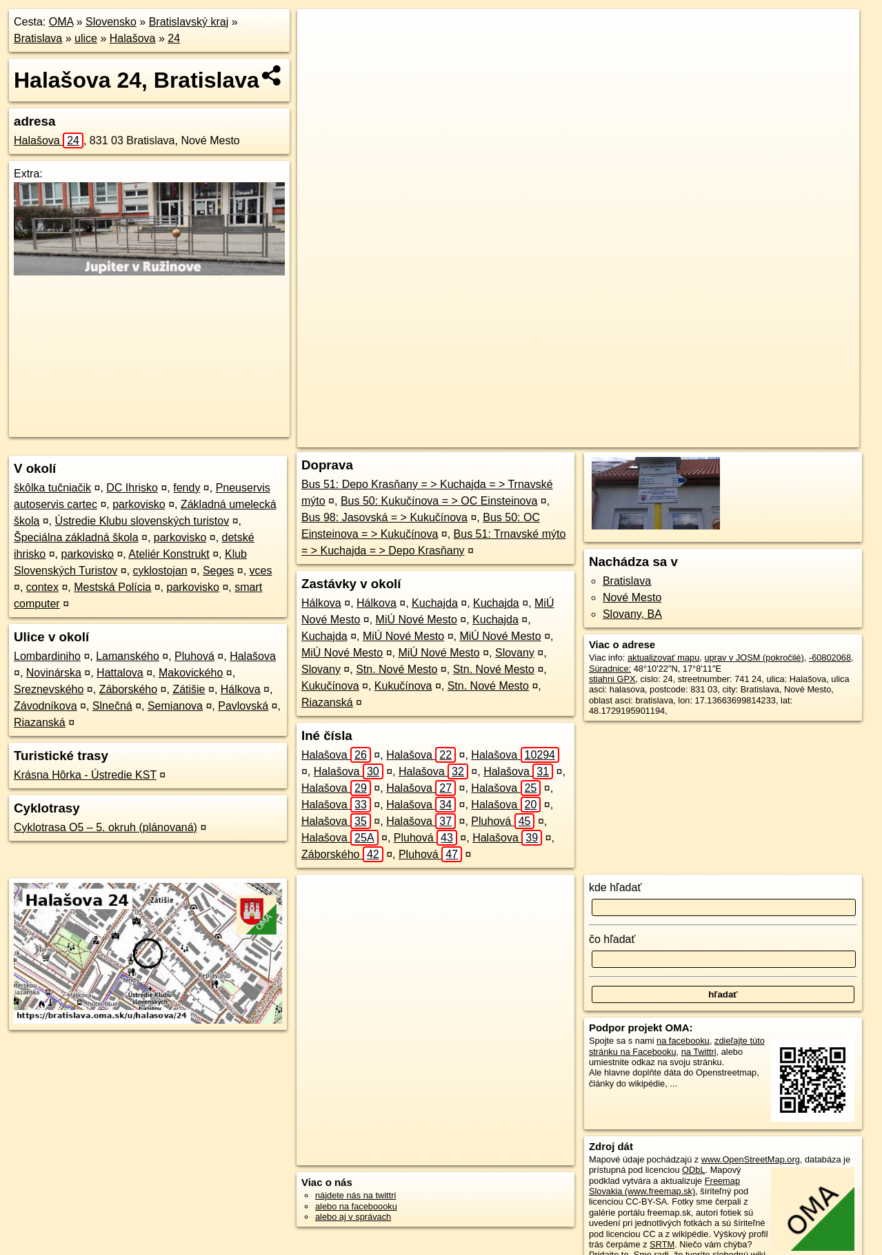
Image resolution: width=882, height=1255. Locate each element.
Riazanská (40, 722)
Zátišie (188, 689)
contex (42, 587)
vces (261, 570)
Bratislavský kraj (189, 22)
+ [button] (321, 32)
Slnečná (112, 706)
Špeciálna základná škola (76, 537)
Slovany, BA (632, 614)
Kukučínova (330, 686)
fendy (186, 488)
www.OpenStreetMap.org (750, 1159)
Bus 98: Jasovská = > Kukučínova (384, 517)
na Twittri (698, 1052)
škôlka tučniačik (52, 488)
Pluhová (194, 656)
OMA (61, 22)
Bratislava (38, 38)
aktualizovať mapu (663, 657)
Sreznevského (48, 689)
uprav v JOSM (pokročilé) (753, 657)
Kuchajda (435, 603)
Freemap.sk (669, 437)
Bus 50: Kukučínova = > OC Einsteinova (439, 501)
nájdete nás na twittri (355, 1195)
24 (174, 38)
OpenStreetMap (598, 437)
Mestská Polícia (112, 587)
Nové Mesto (632, 597)
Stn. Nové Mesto (396, 669)
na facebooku (683, 1040)
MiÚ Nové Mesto (416, 619)
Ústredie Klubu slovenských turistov (142, 521)
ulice (85, 38)
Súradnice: (610, 668)
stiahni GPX (612, 679)
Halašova (133, 38)
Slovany (514, 653)
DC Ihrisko (132, 488)
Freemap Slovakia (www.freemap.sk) (664, 1186)
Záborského (128, 689)
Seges (218, 570)
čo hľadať (612, 939)
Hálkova (241, 689)
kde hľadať (615, 887)
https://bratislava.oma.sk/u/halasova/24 (784, 437)
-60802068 (830, 657)
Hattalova (120, 673)
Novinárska (53, 673)
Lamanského (127, 656)
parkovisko (138, 504)
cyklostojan (160, 570)
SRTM (662, 1244)
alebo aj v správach (353, 1217)
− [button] (321, 53)
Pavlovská (243, 706)
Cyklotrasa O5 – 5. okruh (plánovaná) (105, 827)
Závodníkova (45, 706)
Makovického (191, 673)
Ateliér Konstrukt (168, 554)
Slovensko (111, 22)
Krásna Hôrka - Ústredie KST (85, 775)
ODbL (693, 1170)
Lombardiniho (47, 656)
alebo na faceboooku (356, 1206)
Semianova (175, 706)
